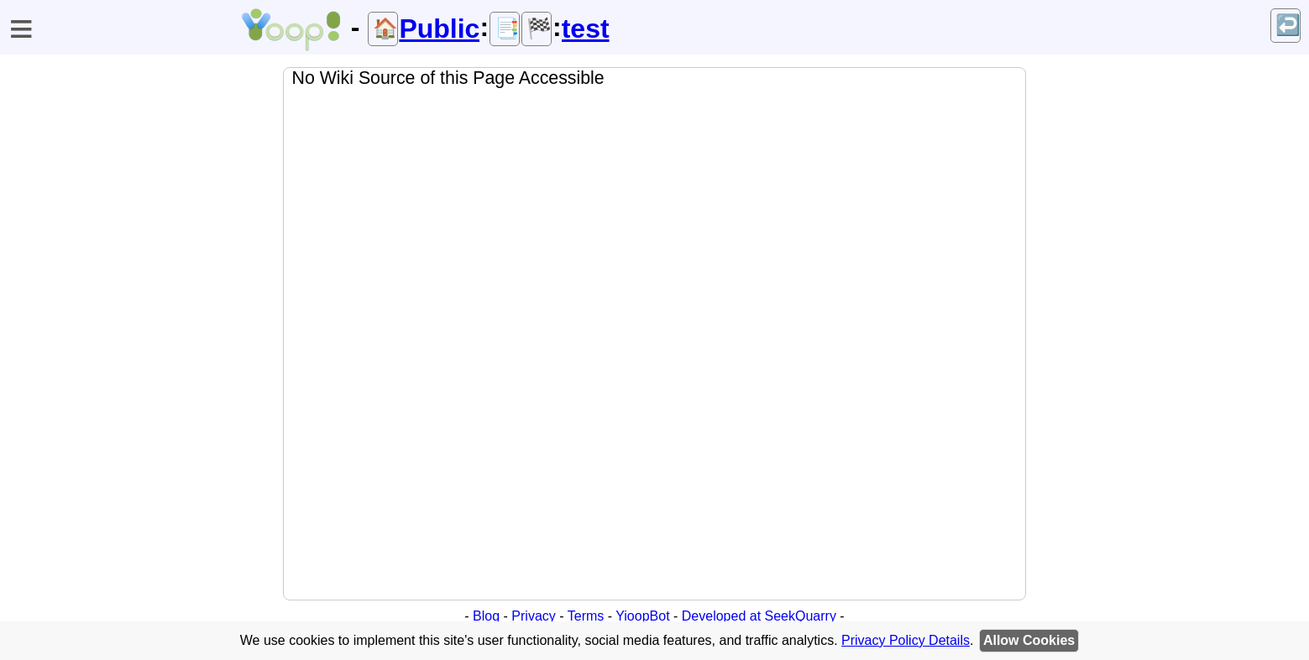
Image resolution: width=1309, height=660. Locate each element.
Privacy (533, 616)
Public (439, 28)
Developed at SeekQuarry (759, 616)
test (586, 28)
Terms (586, 616)
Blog (486, 616)
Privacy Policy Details (905, 640)
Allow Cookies (1029, 640)
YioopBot (642, 616)
